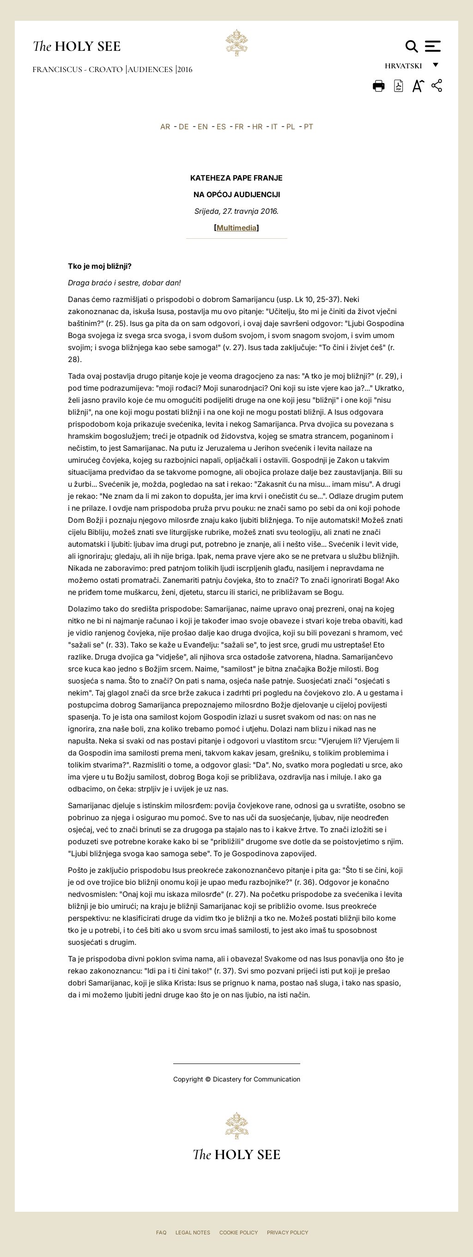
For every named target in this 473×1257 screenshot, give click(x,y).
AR (165, 126)
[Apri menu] (432, 46)
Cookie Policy (238, 1232)
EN (203, 126)
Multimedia (236, 227)
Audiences (151, 69)
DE (184, 126)
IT (274, 126)
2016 (185, 69)
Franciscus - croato (78, 69)
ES (221, 126)
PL (290, 126)
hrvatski (405, 68)
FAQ (161, 1232)
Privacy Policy (287, 1232)
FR (239, 126)
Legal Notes (193, 1232)
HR (257, 126)
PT (308, 126)
